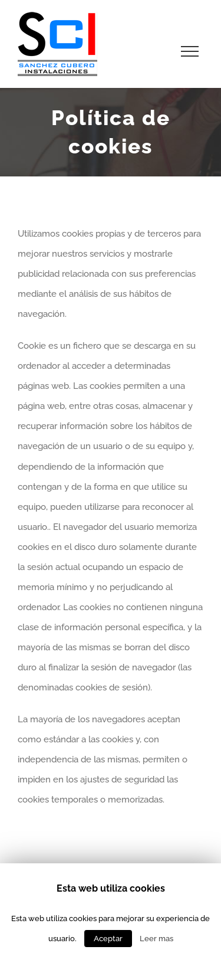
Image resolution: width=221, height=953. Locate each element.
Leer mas (156, 938)
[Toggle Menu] (189, 51)
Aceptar (108, 938)
